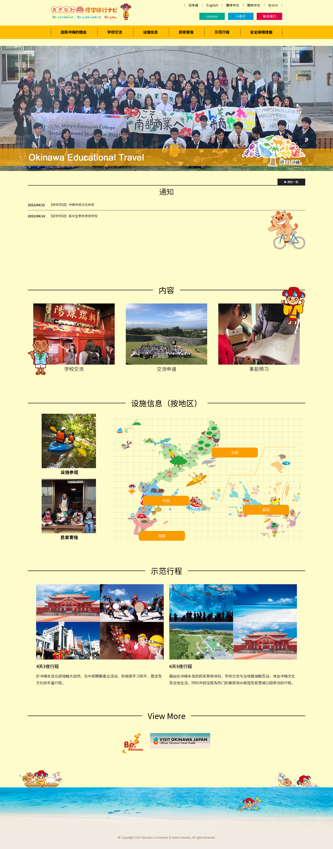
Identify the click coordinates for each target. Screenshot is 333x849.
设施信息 (150, 32)
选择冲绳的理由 (73, 32)
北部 (234, 452)
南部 (162, 536)
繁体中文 (232, 5)
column (212, 16)
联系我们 (269, 16)
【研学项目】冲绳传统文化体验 (71, 204)
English (212, 5)
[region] (166, 108)
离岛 (266, 509)
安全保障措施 (261, 32)
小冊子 (241, 16)
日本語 (193, 5)
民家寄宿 (186, 32)
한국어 (273, 5)
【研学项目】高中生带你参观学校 (73, 216)
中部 (166, 500)
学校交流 (114, 32)
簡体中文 (253, 5)
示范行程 (222, 32)
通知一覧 (291, 182)
